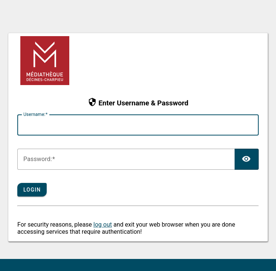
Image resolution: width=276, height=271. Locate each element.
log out (102, 224)
